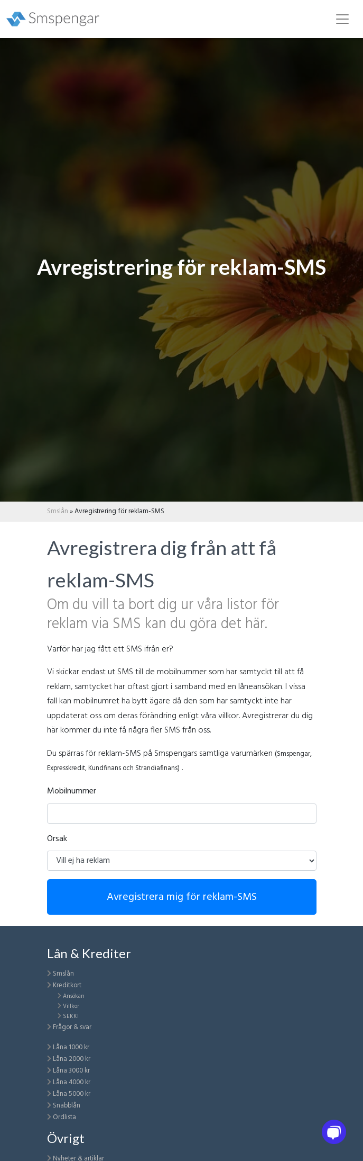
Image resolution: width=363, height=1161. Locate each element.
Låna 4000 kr (71, 1082)
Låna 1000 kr (71, 1047)
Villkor (71, 1006)
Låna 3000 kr (71, 1070)
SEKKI (71, 1016)
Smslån (57, 511)
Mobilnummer (71, 791)
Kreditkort (67, 985)
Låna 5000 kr (71, 1094)
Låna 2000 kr (71, 1059)
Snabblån (66, 1105)
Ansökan (74, 996)
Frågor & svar (72, 1027)
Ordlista (64, 1117)
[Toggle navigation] (342, 19)
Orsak (57, 839)
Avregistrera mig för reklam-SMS (182, 897)
